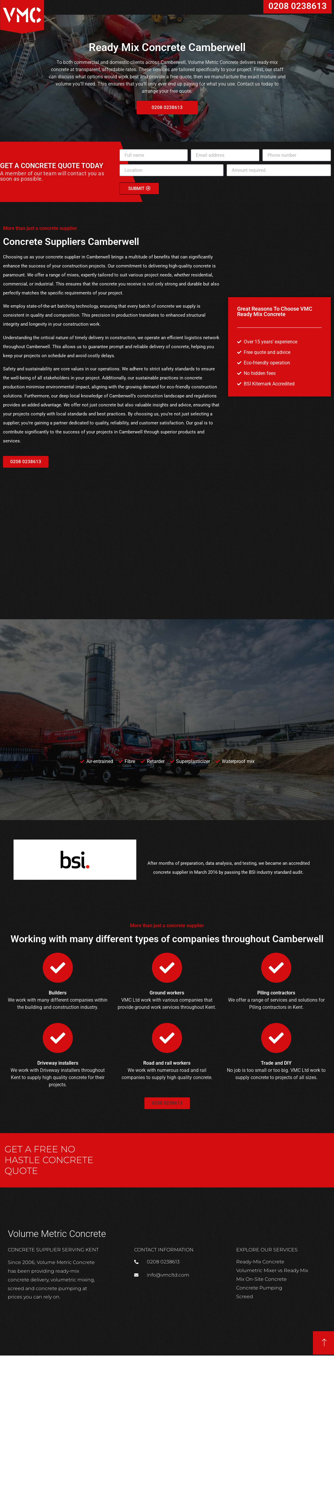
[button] (167, 108)
